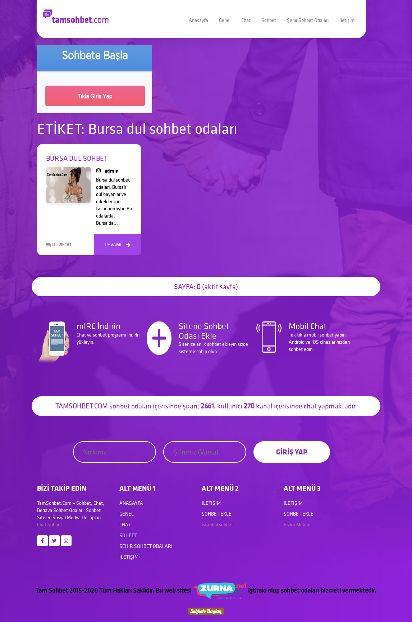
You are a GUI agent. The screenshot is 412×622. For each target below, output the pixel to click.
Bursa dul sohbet (76, 158)
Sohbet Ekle (217, 514)
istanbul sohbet (217, 524)
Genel (224, 20)
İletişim (347, 20)
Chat (246, 20)
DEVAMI (118, 244)
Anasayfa (198, 20)
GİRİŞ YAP (291, 452)
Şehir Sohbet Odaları (308, 20)
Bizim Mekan (297, 524)
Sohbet (268, 20)
